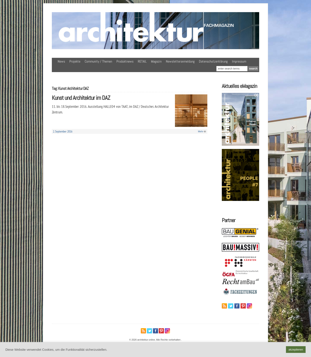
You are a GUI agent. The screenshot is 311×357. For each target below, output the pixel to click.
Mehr (200, 131)
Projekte (74, 61)
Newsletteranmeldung (180, 61)
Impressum (239, 61)
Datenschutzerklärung (213, 61)
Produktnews (124, 61)
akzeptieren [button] (296, 349)
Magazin (156, 61)
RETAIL (142, 61)
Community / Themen (98, 61)
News (61, 61)
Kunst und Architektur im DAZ (81, 98)
